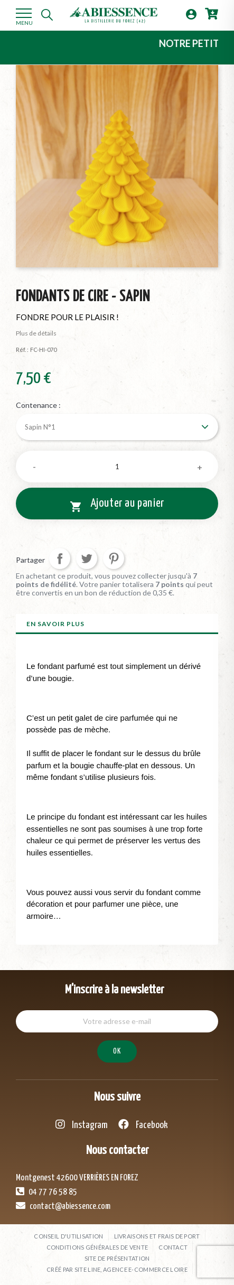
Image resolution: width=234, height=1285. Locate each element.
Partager (59, 558)
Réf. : (22, 349)
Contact (173, 1247)
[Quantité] (117, 466)
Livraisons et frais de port (157, 1236)
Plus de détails (36, 333)
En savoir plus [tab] (55, 624)
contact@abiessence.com (63, 1205)
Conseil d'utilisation (68, 1236)
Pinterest (113, 558)
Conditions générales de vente (97, 1247)
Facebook (143, 1124)
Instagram (81, 1124)
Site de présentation (117, 1258)
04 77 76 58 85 (46, 1191)
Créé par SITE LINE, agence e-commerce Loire (117, 1269)
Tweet (86, 558)
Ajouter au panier (117, 505)
